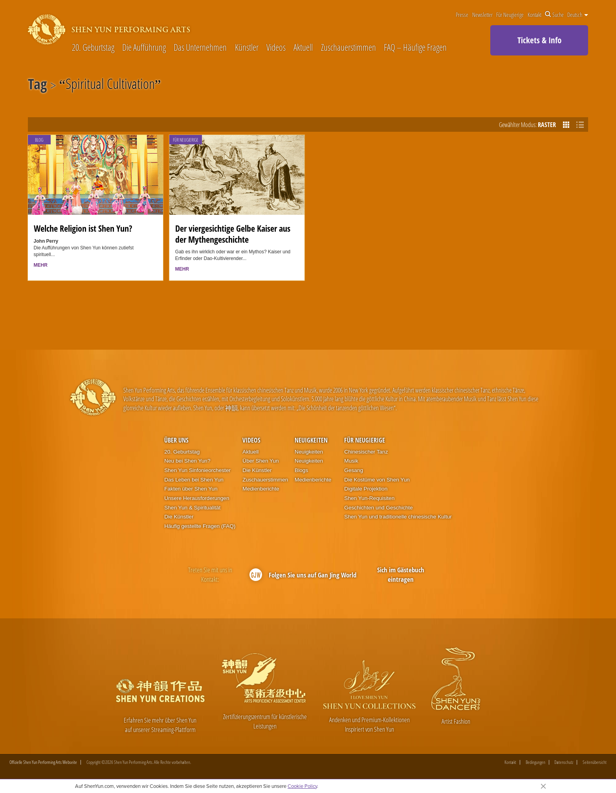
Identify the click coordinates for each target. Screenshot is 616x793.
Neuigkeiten (311, 440)
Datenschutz (563, 762)
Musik (351, 461)
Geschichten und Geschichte (378, 508)
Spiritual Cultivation (110, 85)
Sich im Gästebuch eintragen (400, 574)
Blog (39, 139)
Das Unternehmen (200, 47)
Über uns (176, 440)
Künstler (246, 47)
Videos (276, 47)
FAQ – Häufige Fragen (415, 47)
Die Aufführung (144, 47)
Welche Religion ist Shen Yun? (83, 228)
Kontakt (534, 14)
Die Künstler (178, 517)
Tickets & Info (539, 40)
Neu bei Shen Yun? (187, 461)
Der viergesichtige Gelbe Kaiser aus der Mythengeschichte (232, 234)
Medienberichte (260, 489)
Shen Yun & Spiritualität (192, 508)
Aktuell (303, 47)
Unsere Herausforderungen (196, 498)
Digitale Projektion (365, 489)
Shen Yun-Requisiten (369, 498)
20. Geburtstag (93, 47)
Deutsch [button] (577, 14)
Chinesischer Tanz (366, 452)
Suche (554, 14)
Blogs (301, 470)
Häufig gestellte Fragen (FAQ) (199, 526)
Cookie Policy (302, 785)
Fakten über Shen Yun (191, 489)
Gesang (353, 470)
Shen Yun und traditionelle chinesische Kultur (398, 517)
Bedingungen (535, 762)
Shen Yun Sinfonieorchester (197, 470)
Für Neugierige (510, 14)
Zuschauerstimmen (348, 47)
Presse (462, 14)
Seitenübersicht (595, 762)
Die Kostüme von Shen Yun (377, 480)
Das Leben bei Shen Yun (194, 480)
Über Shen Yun (260, 461)
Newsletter (482, 14)
